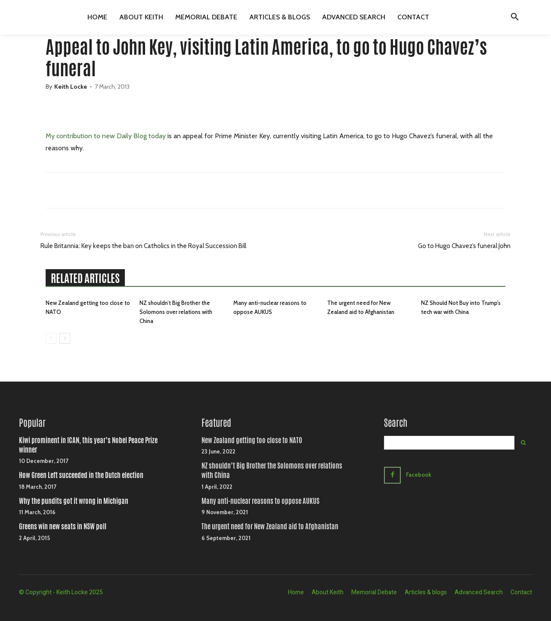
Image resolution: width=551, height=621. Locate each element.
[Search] (523, 443)
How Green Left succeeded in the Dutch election (81, 475)
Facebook (418, 474)
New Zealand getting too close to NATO (251, 440)
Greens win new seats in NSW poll (62, 526)
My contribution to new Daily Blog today (106, 136)
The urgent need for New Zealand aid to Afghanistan (269, 526)
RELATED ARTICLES (85, 278)
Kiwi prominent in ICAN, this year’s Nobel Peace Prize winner (88, 445)
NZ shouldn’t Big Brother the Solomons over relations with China (175, 311)
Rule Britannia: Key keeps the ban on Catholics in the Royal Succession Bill (143, 246)
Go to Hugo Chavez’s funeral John (464, 246)
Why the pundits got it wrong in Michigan (73, 501)
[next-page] (64, 338)
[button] (515, 17)
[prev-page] (51, 338)
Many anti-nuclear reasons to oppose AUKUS (260, 501)
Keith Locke (70, 86)
